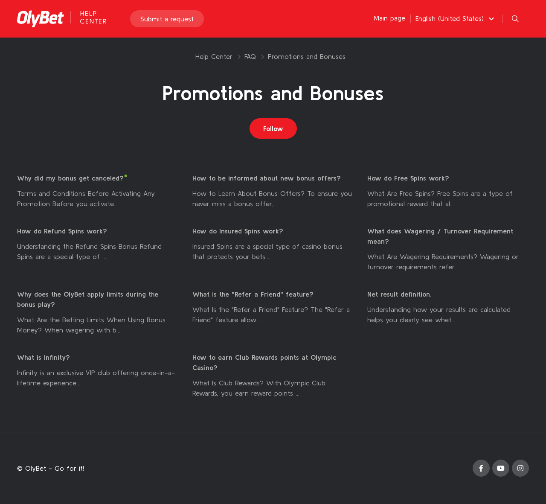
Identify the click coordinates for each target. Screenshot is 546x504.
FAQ (250, 56)
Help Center (213, 56)
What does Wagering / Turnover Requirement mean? (440, 236)
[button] (456, 18)
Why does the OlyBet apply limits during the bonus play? (87, 299)
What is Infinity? (43, 357)
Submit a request (167, 19)
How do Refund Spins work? (62, 231)
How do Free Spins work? (408, 178)
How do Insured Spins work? (237, 231)
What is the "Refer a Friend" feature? (253, 294)
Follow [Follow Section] (273, 128)
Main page (389, 18)
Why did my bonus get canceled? (70, 178)
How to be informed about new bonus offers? (266, 178)
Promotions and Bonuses (307, 56)
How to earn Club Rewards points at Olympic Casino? (264, 362)
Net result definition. (399, 294)
